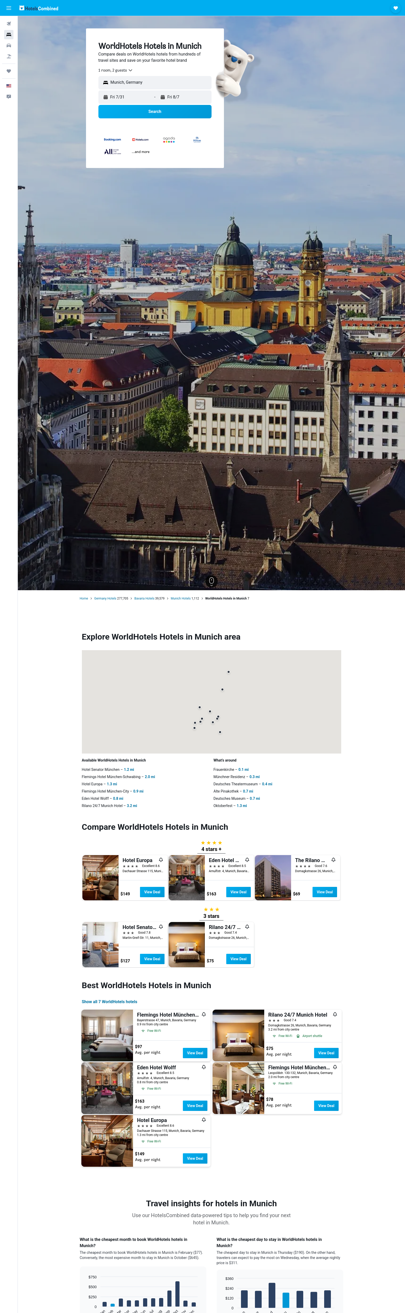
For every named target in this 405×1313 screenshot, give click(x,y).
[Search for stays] (8, 34)
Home (84, 598)
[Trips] (8, 71)
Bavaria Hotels (144, 598)
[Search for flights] (8, 24)
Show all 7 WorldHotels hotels (109, 1001)
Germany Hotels (105, 598)
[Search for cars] (8, 45)
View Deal (152, 892)
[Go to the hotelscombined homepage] (39, 7)
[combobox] (115, 70)
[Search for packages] (8, 56)
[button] (8, 8)
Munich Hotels (181, 598)
